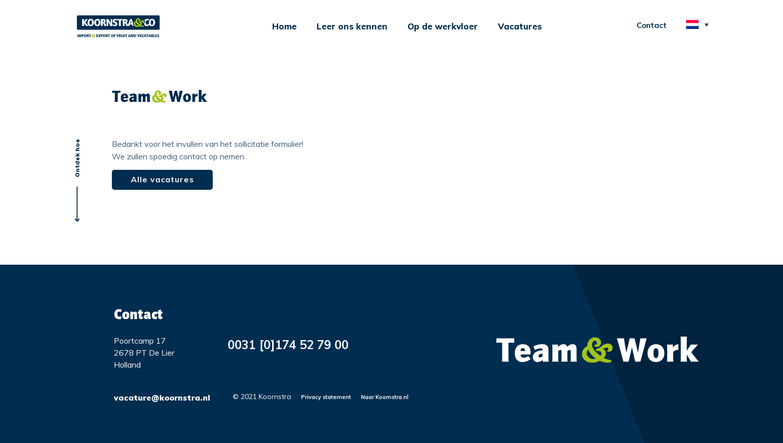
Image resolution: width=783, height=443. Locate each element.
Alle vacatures (162, 179)
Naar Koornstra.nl (384, 397)
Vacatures (520, 26)
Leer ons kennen (352, 26)
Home (284, 26)
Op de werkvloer (442, 26)
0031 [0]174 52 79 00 (288, 344)
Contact (652, 25)
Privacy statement (326, 397)
